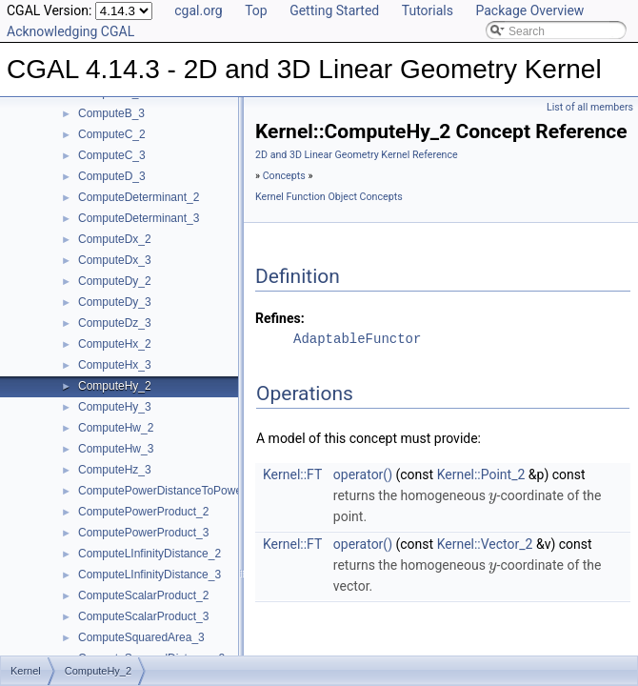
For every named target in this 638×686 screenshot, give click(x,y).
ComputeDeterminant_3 (138, 218)
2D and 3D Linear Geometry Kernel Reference (356, 155)
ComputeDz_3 (114, 323)
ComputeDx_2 (114, 239)
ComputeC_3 (112, 155)
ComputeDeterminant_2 (138, 197)
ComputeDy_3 (114, 302)
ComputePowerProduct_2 (143, 511)
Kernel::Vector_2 (485, 544)
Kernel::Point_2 (481, 474)
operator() (362, 474)
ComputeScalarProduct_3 (143, 616)
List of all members (590, 107)
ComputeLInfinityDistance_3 (149, 574)
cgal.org (198, 10)
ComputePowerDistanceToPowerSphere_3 (186, 490)
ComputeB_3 (111, 113)
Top (256, 10)
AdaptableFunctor (357, 339)
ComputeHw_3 (115, 448)
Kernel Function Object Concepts (329, 197)
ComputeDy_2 (114, 281)
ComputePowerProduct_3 (143, 532)
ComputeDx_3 (114, 260)
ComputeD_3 (112, 176)
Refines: (280, 318)
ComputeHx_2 (114, 344)
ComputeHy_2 (114, 386)
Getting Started (334, 10)
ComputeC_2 (112, 134)
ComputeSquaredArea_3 (141, 637)
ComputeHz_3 (114, 469)
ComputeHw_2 (115, 427)
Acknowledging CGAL (70, 31)
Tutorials (427, 10)
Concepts (284, 176)
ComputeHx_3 (114, 365)
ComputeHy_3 (114, 407)
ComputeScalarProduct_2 (143, 595)
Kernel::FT (292, 474)
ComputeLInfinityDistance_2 (149, 553)
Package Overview (529, 10)
